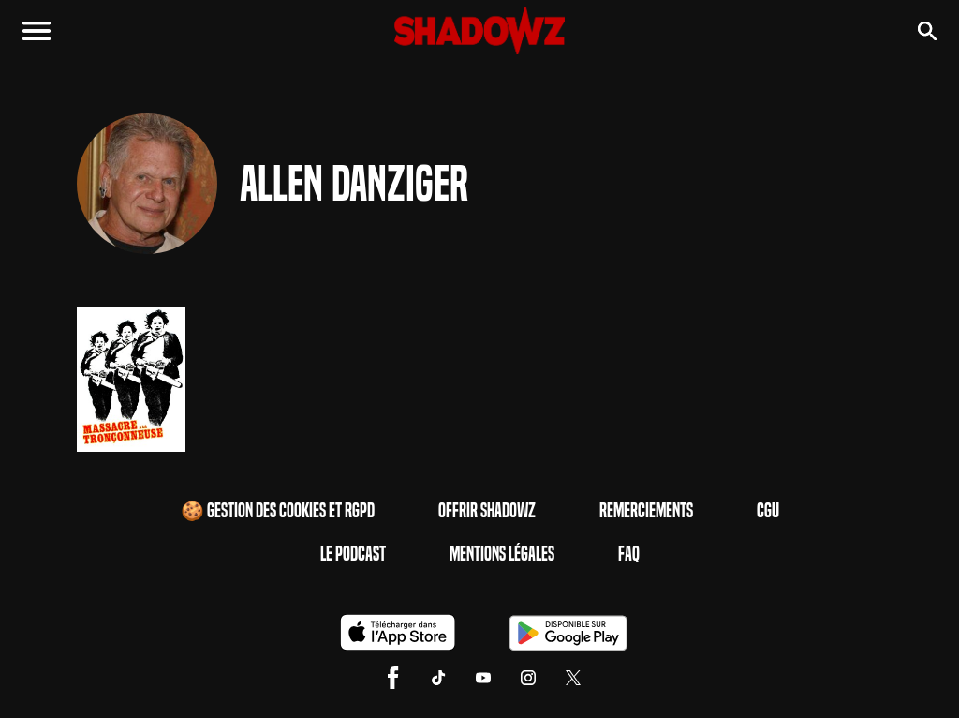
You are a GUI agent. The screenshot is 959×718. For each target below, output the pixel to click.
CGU (768, 511)
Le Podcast (353, 554)
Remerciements (646, 511)
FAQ (629, 554)
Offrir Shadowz (487, 511)
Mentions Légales (502, 554)
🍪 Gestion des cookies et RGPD (278, 511)
